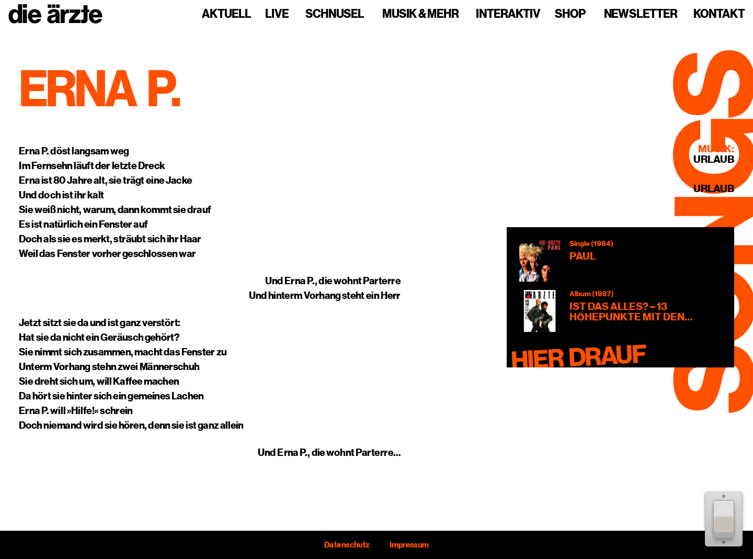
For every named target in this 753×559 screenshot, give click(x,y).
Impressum (409, 545)
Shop (570, 14)
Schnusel (334, 14)
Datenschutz (346, 545)
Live (277, 14)
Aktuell (226, 14)
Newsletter (640, 14)
